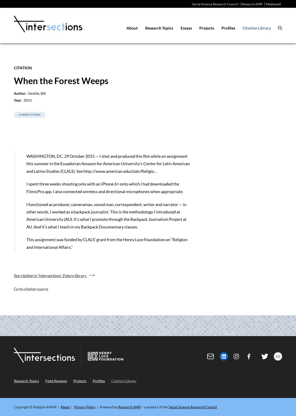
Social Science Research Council (215, 4)
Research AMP (252, 4)
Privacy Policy (85, 407)
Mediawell (273, 4)
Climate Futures (29, 114)
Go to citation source (31, 289)
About (65, 407)
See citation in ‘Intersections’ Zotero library (50, 275)
